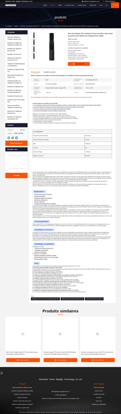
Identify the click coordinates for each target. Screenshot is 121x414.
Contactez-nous (82, 5)
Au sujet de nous (69, 5)
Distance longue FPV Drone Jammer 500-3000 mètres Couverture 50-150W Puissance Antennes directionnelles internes (60, 353)
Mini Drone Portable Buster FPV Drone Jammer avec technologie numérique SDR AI (22, 353)
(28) (14, 38)
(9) (14, 54)
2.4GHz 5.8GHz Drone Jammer (94, 298)
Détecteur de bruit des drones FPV (29, 26)
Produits (52, 5)
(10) (15, 76)
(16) (14, 106)
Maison (45, 5)
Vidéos (60, 5)
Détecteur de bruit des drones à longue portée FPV (45, 298)
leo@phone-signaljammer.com (91, 1)
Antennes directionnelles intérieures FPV (72, 298)
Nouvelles (98, 397)
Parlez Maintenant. (117, 6)
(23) (14, 44)
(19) (16, 100)
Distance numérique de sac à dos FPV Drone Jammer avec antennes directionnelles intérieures (97, 353)
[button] (34, 58)
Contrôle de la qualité (98, 394)
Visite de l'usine (99, 391)
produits (16, 26)
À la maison (8, 26)
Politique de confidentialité (99, 404)
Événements (93, 5)
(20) (14, 49)
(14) (15, 96)
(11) (14, 59)
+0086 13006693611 (109, 1)
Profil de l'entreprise (99, 387)
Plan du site (99, 401)
